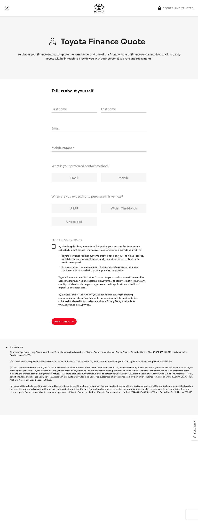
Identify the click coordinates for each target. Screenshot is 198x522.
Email (55, 128)
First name (59, 108)
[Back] (6, 8)
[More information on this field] (159, 8)
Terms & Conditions (67, 239)
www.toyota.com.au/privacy (74, 304)
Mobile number (63, 147)
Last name (108, 108)
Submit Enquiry (64, 321)
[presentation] (99, 8)
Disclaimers (16, 347)
